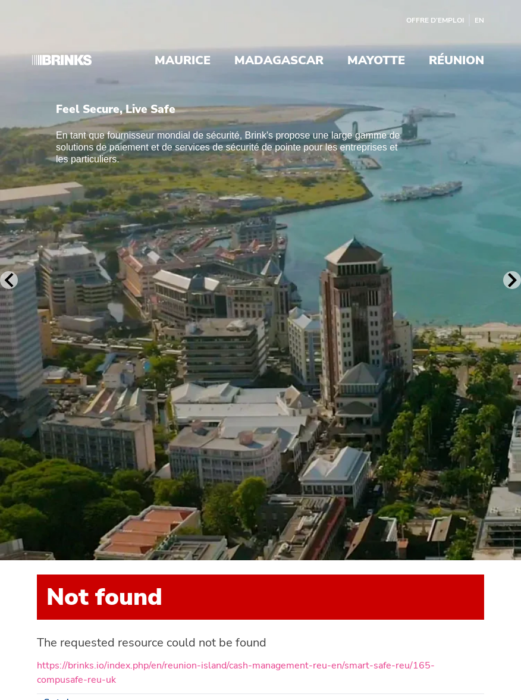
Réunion (456, 61)
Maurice (183, 61)
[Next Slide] (512, 280)
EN (479, 20)
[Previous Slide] (9, 280)
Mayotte (376, 61)
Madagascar (279, 61)
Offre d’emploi (435, 20)
